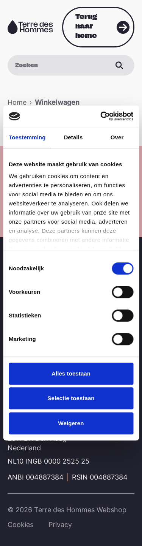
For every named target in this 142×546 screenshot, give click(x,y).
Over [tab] (117, 137)
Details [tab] (73, 137)
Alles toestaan (71, 373)
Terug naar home (86, 26)
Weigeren (71, 423)
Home (17, 102)
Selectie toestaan (70, 398)
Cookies (20, 525)
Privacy (60, 525)
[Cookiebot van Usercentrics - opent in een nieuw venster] (101, 116)
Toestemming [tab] (27, 137)
